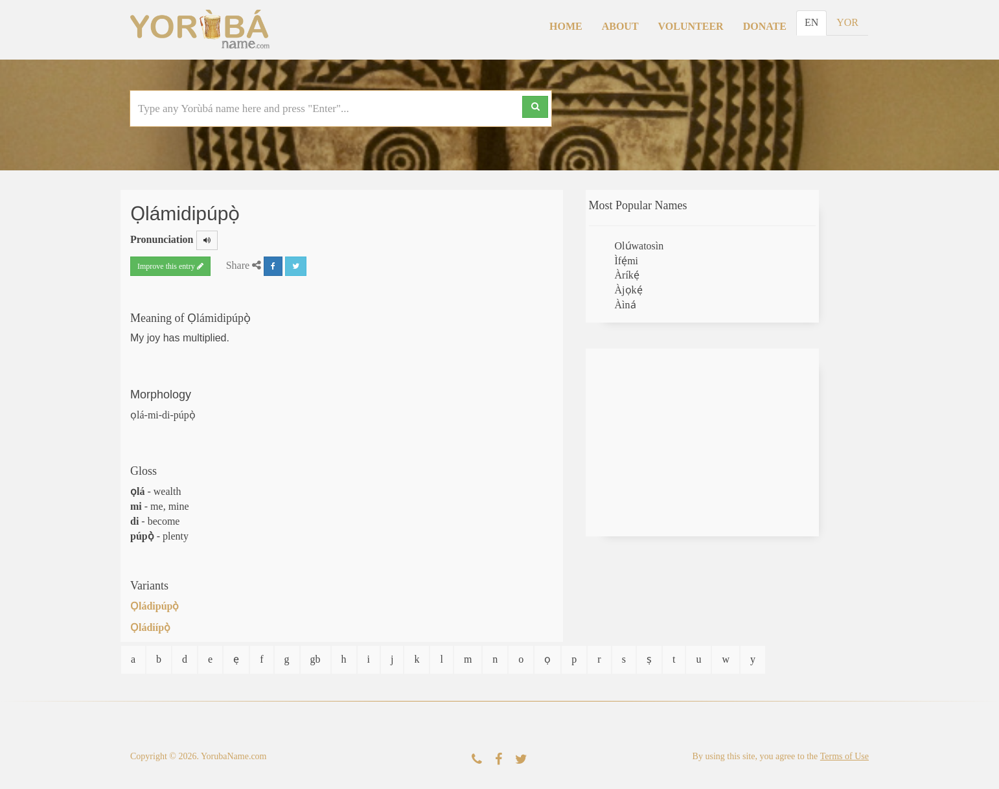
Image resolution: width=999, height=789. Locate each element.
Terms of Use (844, 756)
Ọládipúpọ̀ (154, 606)
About (620, 26)
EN (811, 22)
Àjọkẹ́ (629, 289)
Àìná (625, 304)
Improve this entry (170, 266)
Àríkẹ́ (627, 274)
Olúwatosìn (639, 245)
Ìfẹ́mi (627, 260)
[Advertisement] (702, 442)
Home (565, 26)
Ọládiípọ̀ (150, 627)
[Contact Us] (477, 759)
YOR (847, 22)
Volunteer (691, 26)
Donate (765, 26)
